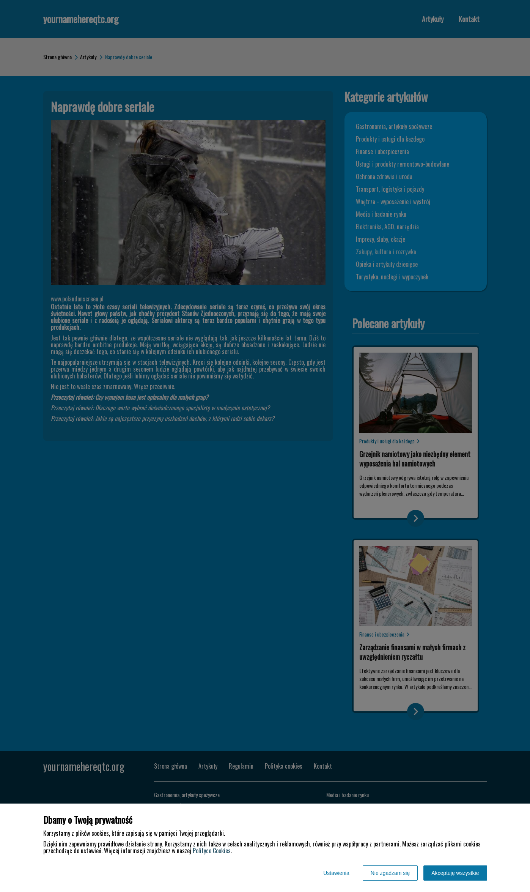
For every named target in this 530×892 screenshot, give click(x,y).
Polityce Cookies (212, 850)
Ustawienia (336, 873)
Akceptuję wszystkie (455, 873)
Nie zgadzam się (390, 873)
